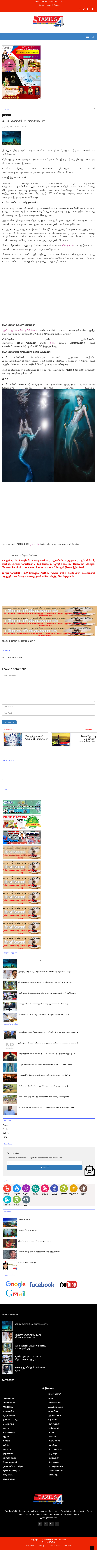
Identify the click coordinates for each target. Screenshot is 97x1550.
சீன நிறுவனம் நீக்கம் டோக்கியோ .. (36, 739)
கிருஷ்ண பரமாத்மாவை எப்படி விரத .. (30, 1347)
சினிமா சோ (54, 1441)
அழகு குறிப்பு (8, 1411)
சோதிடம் (52, 1445)
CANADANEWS (8, 1398)
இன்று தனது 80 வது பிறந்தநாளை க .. (28, 1336)
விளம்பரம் (53, 1475)
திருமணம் (8, 1453)
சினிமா (6, 1441)
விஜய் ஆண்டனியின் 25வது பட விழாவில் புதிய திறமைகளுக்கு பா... (47, 1053)
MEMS (50, 1398)
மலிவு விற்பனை (56, 1470)
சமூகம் (6, 1436)
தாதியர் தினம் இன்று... (27, 1262)
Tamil (5, 1137)
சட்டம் (51, 1432)
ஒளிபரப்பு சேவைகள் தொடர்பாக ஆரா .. (28, 1358)
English (6, 1129)
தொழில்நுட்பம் (9, 1458)
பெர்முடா (67, 245)
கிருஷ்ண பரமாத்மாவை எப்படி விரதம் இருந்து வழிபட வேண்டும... (45, 982)
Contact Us (68, 1545)
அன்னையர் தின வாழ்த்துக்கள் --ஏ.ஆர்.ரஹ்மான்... (39, 1251)
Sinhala (6, 1133)
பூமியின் (34, 543)
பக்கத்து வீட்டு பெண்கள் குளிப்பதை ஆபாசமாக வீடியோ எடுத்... (43, 1004)
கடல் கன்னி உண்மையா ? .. (32, 1324)
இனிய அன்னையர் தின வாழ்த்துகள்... (34, 1241)
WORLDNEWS (8, 1407)
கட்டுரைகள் (6, 115)
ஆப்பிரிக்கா (30, 330)
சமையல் (52, 1436)
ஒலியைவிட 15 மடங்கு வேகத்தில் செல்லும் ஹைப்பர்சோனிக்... (44, 1014)
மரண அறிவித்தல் (11, 1470)
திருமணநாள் (55, 1449)
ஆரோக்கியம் (9, 1415)
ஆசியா (6, 330)
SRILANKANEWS (9, 1402)
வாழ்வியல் (8, 1475)
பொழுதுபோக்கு (55, 1466)
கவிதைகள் (53, 1428)
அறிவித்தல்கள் (55, 1407)
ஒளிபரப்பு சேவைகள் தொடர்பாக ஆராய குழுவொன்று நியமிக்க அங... (47, 993)
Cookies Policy (54, 1545)
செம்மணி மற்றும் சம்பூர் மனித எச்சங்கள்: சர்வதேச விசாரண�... (44, 1096)
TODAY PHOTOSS (54, 1402)
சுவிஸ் (6, 1445)
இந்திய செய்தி (55, 1415)
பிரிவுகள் (48, 1389)
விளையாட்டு (9, 1479)
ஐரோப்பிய (17, 330)
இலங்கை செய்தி (10, 1419)
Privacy (41, 1545)
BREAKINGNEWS (54, 1394)
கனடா (6, 1428)
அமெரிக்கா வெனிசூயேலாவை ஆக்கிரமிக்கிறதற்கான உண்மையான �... (48, 1032)
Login (49, 5)
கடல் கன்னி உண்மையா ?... (29, 961)
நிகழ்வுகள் (53, 1458)
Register (57, 5)
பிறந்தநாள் (53, 1462)
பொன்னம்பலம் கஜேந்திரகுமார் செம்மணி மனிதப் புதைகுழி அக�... (46, 1107)
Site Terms (30, 1545)
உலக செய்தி (8, 1424)
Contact (41, 5)
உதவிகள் (52, 1419)
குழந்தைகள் (9, 1432)
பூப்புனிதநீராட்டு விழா (13, 1466)
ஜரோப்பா (7, 1449)
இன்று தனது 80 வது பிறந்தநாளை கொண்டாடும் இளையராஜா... (45, 971)
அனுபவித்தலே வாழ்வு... (28, 1230)
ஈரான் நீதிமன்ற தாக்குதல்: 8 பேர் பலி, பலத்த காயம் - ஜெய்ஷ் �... (44, 1075)
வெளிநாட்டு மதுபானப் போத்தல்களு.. (87, 739)
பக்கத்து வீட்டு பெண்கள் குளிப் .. (30, 1369)
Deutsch (6, 1125)
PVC (53, 1542)
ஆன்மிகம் (53, 1411)
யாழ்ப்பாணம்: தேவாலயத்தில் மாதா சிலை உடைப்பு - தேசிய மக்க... (45, 1064)
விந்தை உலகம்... (25, 1219)
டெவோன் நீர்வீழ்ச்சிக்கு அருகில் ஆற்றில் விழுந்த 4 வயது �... (43, 1086)
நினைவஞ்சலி (10, 1462)
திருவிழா (52, 1453)
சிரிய (52, 342)
